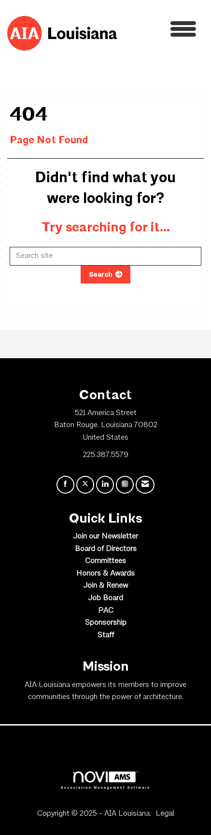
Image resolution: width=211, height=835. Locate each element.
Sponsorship (106, 623)
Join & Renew (105, 586)
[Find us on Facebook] (65, 485)
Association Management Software (106, 780)
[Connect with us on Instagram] (125, 485)
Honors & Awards (105, 574)
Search (101, 274)
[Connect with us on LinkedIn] (105, 485)
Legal (164, 814)
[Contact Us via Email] (145, 485)
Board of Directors (106, 549)
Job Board (105, 598)
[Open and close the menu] (159, 31)
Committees (105, 561)
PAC (105, 611)
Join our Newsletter (105, 536)
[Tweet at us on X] (85, 485)
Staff (106, 635)
